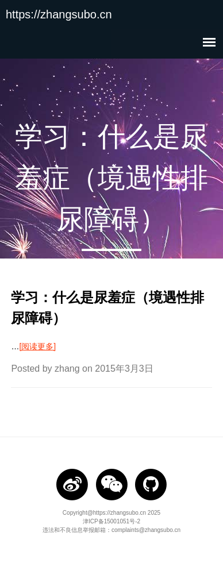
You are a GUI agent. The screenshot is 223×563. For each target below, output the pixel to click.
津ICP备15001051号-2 (111, 521)
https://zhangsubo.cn (59, 14)
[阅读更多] (37, 346)
